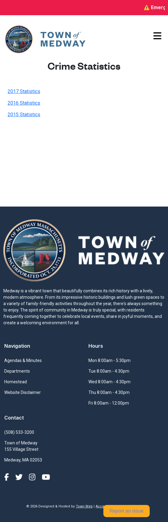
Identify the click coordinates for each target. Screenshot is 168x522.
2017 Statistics (24, 91)
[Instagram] (33, 477)
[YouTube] (46, 477)
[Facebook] (7, 477)
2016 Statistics (24, 103)
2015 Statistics (24, 114)
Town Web (84, 506)
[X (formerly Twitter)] (19, 477)
